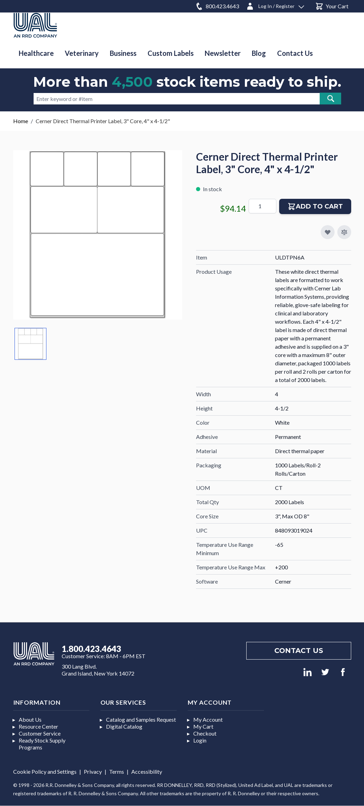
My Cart (203, 726)
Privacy (93, 771)
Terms (116, 771)
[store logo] (35, 25)
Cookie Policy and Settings (45, 771)
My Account (208, 719)
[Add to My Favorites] (328, 232)
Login (199, 740)
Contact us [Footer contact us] (298, 650)
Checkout (204, 733)
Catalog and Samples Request (141, 719)
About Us (30, 719)
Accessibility (146, 771)
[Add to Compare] (344, 232)
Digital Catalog (124, 726)
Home (20, 121)
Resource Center (38, 726)
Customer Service (40, 733)
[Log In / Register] (275, 5)
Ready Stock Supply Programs (42, 743)
